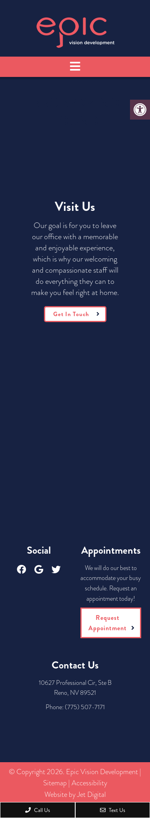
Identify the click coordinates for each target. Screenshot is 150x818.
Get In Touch (71, 314)
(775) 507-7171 (85, 707)
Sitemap (55, 783)
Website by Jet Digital (75, 794)
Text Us (112, 810)
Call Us (37, 810)
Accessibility (89, 783)
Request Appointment (107, 623)
